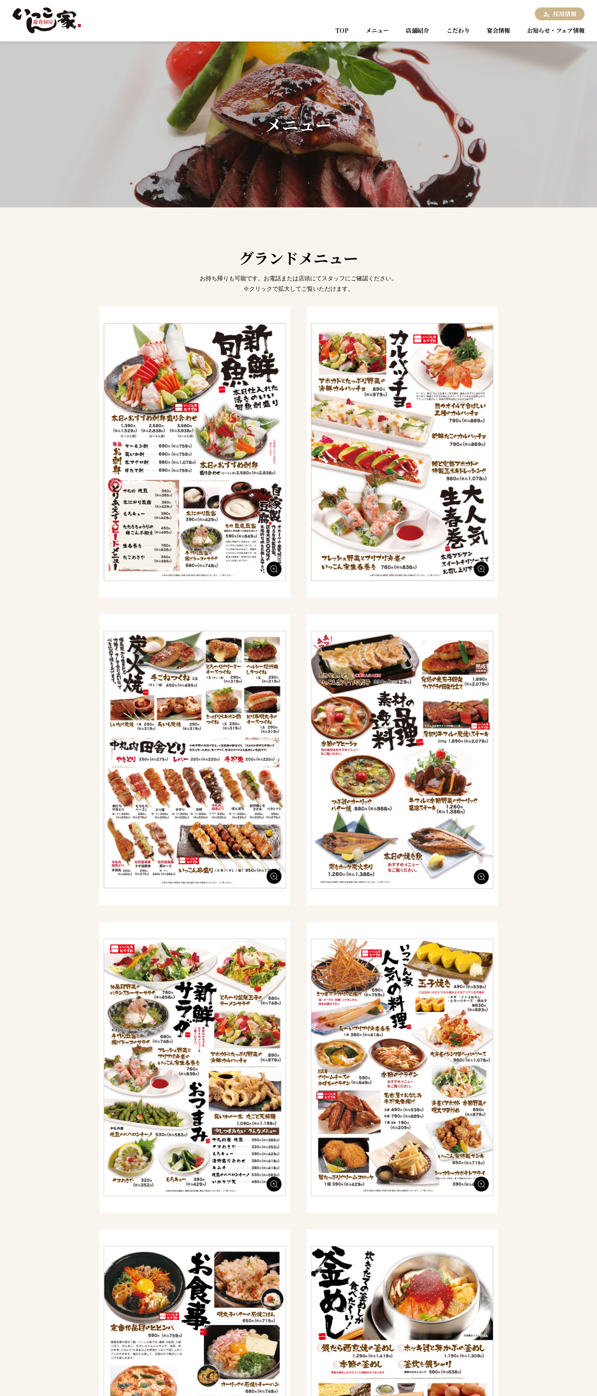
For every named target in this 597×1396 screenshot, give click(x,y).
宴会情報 (493, 30)
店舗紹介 (415, 30)
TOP (342, 30)
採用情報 (564, 14)
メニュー (376, 30)
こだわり (454, 30)
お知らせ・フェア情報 (552, 30)
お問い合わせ (179, 1370)
